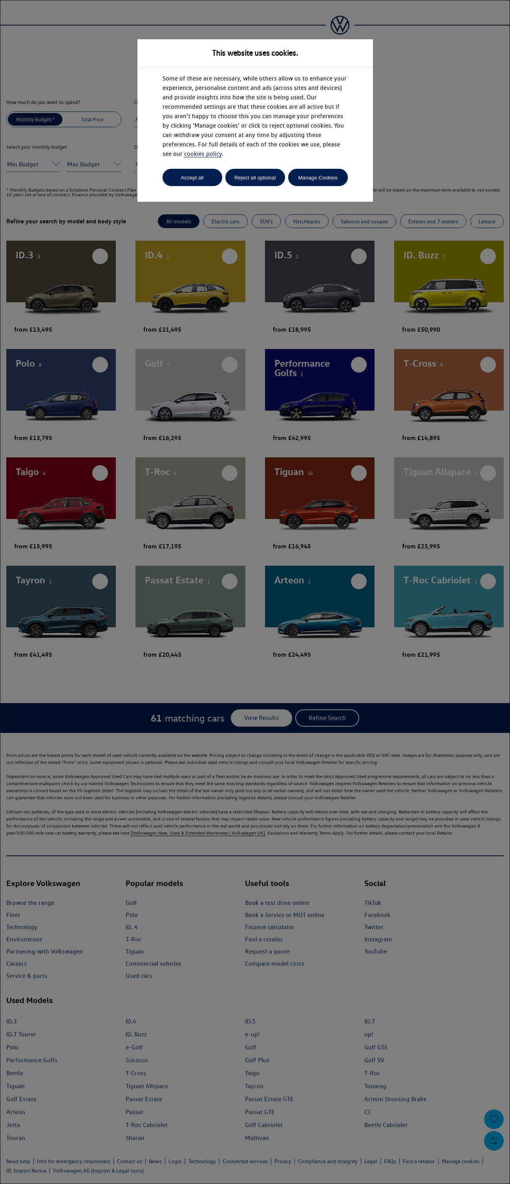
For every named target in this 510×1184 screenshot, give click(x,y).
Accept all (192, 178)
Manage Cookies (317, 178)
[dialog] (255, 592)
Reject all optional (255, 178)
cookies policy (203, 153)
